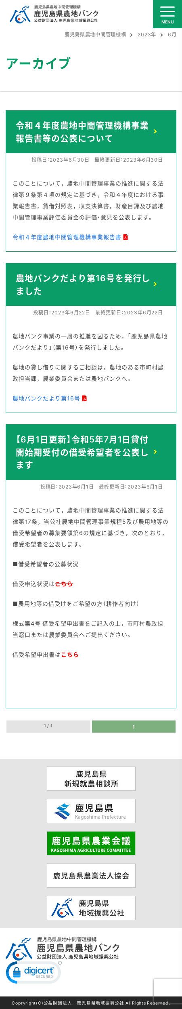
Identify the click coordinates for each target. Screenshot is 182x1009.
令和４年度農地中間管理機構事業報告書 (67, 237)
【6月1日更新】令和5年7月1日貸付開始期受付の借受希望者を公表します (82, 452)
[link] (34, 974)
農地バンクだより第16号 (46, 398)
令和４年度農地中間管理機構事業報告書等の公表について (82, 131)
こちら (70, 654)
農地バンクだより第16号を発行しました (83, 284)
